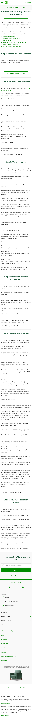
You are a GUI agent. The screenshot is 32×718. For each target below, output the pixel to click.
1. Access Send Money (8, 35)
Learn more (5, 702)
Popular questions (16, 574)
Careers (3, 651)
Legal (2, 634)
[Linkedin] (23, 686)
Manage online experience (8, 655)
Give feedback (8, 605)
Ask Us (16, 569)
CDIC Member (5, 642)
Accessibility (5, 638)
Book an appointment (10, 600)
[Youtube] (20, 686)
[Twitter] (8, 686)
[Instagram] (15, 686)
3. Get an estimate (7, 39)
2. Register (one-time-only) (9, 37)
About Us (3, 647)
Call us (6, 596)
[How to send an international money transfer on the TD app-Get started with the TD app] (16, 72)
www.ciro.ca (5, 714)
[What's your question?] (16, 564)
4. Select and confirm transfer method (13, 41)
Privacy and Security (7, 630)
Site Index (4, 659)
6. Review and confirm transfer (11, 45)
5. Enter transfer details (8, 43)
